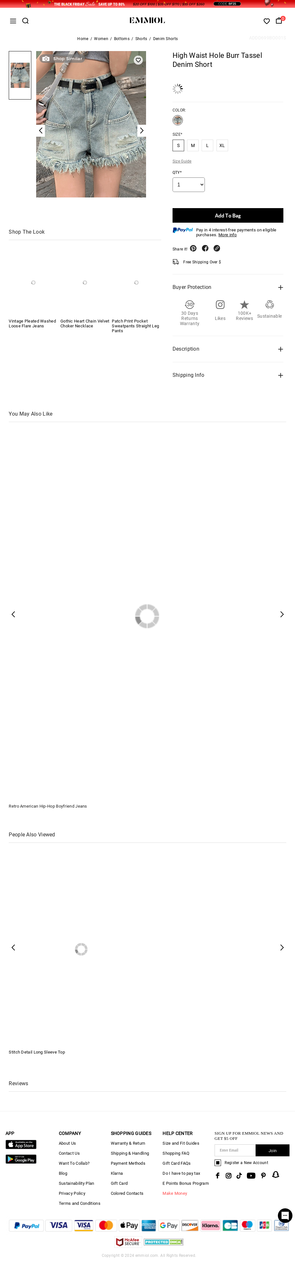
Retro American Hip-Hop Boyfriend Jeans (48, 806)
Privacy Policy (72, 1193)
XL (222, 145)
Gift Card (119, 1183)
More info (227, 234)
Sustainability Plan (76, 1183)
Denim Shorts (165, 39)
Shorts (141, 39)
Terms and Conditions (79, 1203)
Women (101, 39)
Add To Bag (228, 215)
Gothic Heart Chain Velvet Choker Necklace (85, 323)
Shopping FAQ (176, 1153)
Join (273, 1150)
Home (82, 39)
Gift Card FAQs (177, 1163)
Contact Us (69, 1153)
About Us (67, 1143)
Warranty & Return (128, 1143)
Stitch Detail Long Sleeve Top (37, 1052)
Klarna (117, 1173)
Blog (63, 1173)
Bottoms (122, 39)
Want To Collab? (74, 1163)
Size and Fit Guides (181, 1143)
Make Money (175, 1193)
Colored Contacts (127, 1193)
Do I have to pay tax (181, 1173)
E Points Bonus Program (186, 1183)
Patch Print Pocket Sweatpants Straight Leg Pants (135, 326)
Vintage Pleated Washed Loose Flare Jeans (32, 323)
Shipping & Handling (130, 1153)
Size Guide (182, 161)
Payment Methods (128, 1163)
